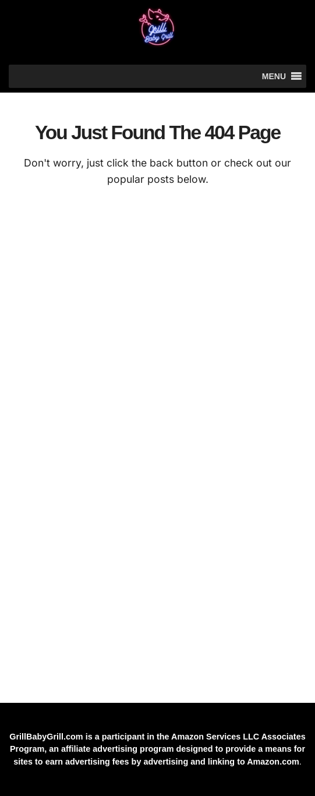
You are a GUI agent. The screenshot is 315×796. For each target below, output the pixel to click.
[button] (274, 76)
